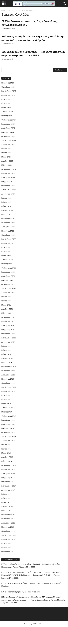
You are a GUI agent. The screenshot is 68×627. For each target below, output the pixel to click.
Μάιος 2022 (6, 256)
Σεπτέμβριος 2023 (8, 190)
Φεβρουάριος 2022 (8, 268)
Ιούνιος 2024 (6, 153)
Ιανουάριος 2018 (8, 469)
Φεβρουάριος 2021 (8, 317)
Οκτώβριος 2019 (8, 383)
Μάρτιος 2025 (6, 116)
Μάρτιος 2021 (6, 313)
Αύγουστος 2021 (8, 293)
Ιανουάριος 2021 (8, 321)
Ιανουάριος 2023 (8, 223)
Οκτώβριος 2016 (8, 531)
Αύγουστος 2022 (8, 243)
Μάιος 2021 (6, 305)
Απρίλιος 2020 (7, 358)
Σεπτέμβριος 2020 (8, 338)
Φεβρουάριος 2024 (8, 169)
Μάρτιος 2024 (6, 165)
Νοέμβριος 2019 (7, 379)
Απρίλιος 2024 (7, 161)
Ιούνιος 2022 (6, 251)
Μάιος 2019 (6, 404)
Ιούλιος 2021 (6, 297)
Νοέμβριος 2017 (7, 478)
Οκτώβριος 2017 (8, 482)
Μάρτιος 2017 (6, 511)
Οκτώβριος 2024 (8, 136)
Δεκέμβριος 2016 (8, 523)
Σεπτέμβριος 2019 (8, 387)
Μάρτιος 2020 (6, 362)
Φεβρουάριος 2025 (8, 120)
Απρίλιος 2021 (7, 309)
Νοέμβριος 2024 (7, 132)
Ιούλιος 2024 (6, 149)
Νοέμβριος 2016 (7, 527)
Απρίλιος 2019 (7, 408)
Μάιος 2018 (6, 453)
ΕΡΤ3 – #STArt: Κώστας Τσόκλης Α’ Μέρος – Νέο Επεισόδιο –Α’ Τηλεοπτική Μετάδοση (31, 584)
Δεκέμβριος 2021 (8, 276)
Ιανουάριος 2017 (8, 519)
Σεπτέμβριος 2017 (8, 486)
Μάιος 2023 (6, 206)
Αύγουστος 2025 (8, 95)
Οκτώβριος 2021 (8, 284)
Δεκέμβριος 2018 (8, 424)
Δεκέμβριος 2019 (8, 375)
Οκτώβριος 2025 (8, 87)
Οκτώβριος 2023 (8, 186)
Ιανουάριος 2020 (8, 371)
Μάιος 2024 (6, 157)
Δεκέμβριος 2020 (8, 325)
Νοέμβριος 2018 (7, 428)
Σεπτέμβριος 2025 (8, 91)
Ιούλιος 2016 (6, 543)
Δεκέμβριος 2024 (8, 128)
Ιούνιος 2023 (6, 202)
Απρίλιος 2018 (7, 457)
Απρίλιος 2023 (7, 210)
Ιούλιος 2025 (6, 99)
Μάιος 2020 (6, 354)
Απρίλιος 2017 (7, 506)
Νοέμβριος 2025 (7, 83)
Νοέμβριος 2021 (7, 280)
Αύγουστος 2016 (8, 539)
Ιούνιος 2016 (6, 548)
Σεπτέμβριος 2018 (8, 437)
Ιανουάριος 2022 (8, 272)
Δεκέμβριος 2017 (8, 474)
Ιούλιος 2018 (6, 445)
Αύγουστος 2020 (8, 342)
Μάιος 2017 (6, 502)
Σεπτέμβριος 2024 (8, 140)
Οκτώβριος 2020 (8, 334)
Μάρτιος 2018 (6, 461)
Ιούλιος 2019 (6, 395)
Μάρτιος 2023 (6, 214)
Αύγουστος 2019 (8, 391)
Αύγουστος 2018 (8, 441)
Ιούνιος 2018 (6, 449)
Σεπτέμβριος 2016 (8, 535)
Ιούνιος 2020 (6, 350)
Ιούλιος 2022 (6, 247)
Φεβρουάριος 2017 (8, 515)
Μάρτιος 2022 (6, 264)
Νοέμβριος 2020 (7, 330)
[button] (64, 4)
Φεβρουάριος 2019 (8, 416)
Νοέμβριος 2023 (7, 182)
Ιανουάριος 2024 (8, 173)
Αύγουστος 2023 (8, 194)
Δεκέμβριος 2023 (8, 177)
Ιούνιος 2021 (6, 301)
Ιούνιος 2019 (6, 399)
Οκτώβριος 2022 (8, 235)
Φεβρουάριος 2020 (8, 367)
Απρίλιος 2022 (7, 260)
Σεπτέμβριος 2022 (8, 239)
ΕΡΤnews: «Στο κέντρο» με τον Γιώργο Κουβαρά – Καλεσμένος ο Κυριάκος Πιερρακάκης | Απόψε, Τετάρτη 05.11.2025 (31, 565)
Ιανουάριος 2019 (8, 420)
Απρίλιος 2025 (7, 112)
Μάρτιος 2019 (6, 412)
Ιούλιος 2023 (6, 198)
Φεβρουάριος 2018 (8, 465)
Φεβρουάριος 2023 (8, 219)
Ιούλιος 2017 (6, 494)
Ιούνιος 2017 (6, 498)
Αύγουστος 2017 (8, 490)
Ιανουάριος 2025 (8, 124)
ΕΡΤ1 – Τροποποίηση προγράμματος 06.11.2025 (21, 592)
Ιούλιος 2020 (6, 346)
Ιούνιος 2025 (6, 103)
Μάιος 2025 (6, 108)
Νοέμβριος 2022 (7, 231)
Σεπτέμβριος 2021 (8, 288)
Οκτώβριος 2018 (8, 432)
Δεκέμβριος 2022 (8, 227)
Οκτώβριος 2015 (8, 552)
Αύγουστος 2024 (8, 145)
